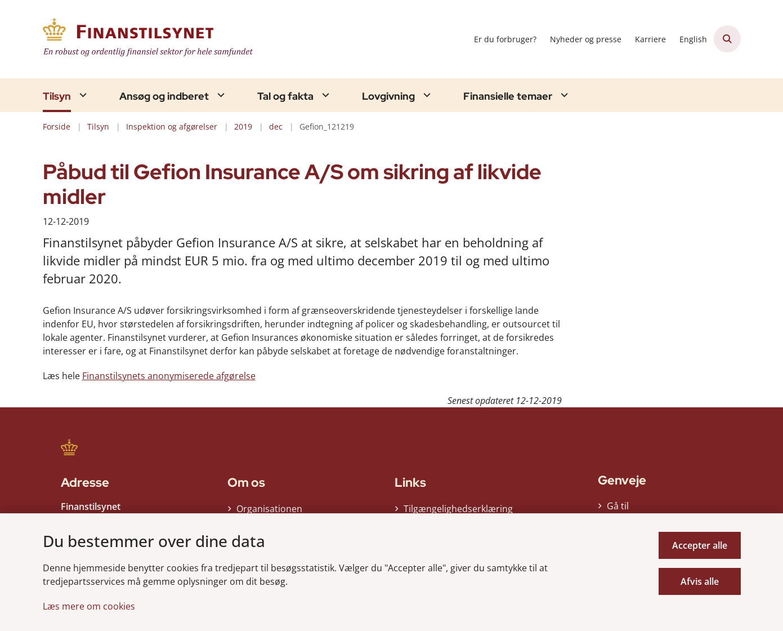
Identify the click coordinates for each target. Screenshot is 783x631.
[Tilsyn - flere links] (81, 95)
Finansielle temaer (507, 96)
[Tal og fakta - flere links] (324, 95)
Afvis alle (700, 581)
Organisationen (269, 509)
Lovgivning (388, 96)
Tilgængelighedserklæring (458, 509)
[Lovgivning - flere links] (425, 95)
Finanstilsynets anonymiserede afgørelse (169, 376)
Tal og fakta (285, 96)
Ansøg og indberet (164, 96)
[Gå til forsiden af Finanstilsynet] (150, 39)
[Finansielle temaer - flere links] (563, 95)
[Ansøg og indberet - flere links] (219, 95)
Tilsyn (57, 96)
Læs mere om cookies (89, 606)
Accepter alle (699, 545)
